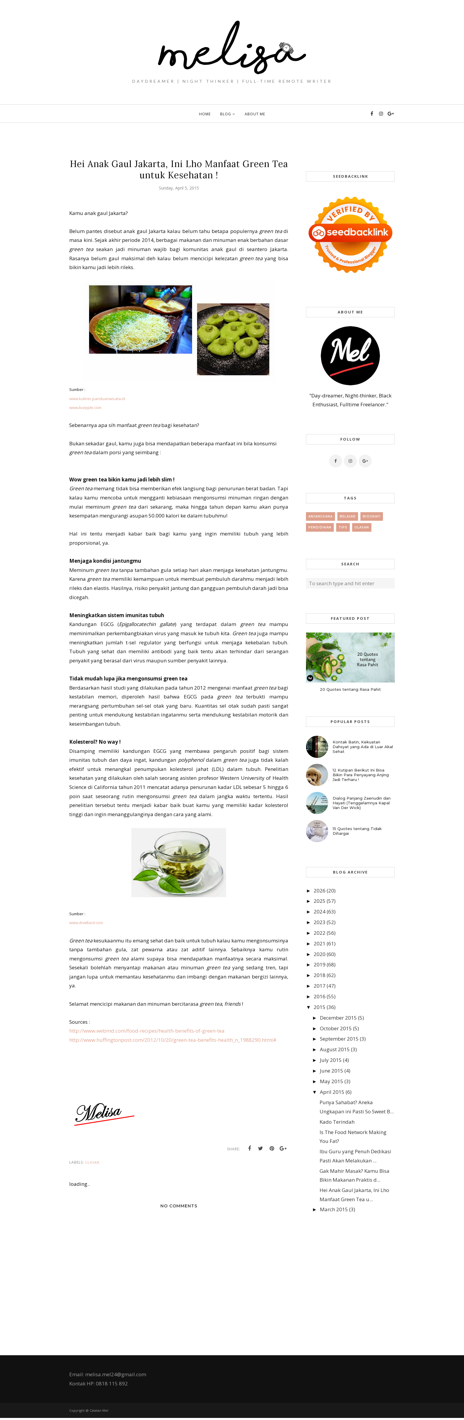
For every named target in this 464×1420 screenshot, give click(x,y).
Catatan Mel (99, 1412)
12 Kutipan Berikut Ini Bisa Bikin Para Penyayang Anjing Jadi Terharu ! (361, 775)
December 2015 (338, 1017)
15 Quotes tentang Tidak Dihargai (357, 831)
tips (343, 527)
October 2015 (336, 1028)
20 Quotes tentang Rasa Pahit (350, 689)
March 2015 (334, 1209)
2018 (320, 975)
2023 (320, 922)
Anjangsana (320, 516)
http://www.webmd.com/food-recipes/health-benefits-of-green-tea (147, 1030)
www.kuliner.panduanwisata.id (97, 398)
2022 (320, 932)
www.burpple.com (85, 407)
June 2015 (331, 1070)
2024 (320, 911)
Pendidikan (319, 527)
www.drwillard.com (86, 922)
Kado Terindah (337, 1121)
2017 (320, 985)
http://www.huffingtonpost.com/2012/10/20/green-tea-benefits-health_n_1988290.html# (172, 1039)
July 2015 (331, 1060)
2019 (320, 964)
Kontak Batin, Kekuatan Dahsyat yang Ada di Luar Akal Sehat (363, 747)
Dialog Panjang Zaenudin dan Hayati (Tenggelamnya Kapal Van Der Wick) (362, 803)
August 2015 (335, 1049)
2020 (320, 954)
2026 (320, 890)
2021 (320, 943)
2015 (320, 1007)
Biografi (372, 516)
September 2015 (339, 1038)
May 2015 (331, 1081)
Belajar (348, 516)
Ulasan (92, 1164)
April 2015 (332, 1092)
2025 (320, 900)
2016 (320, 996)
